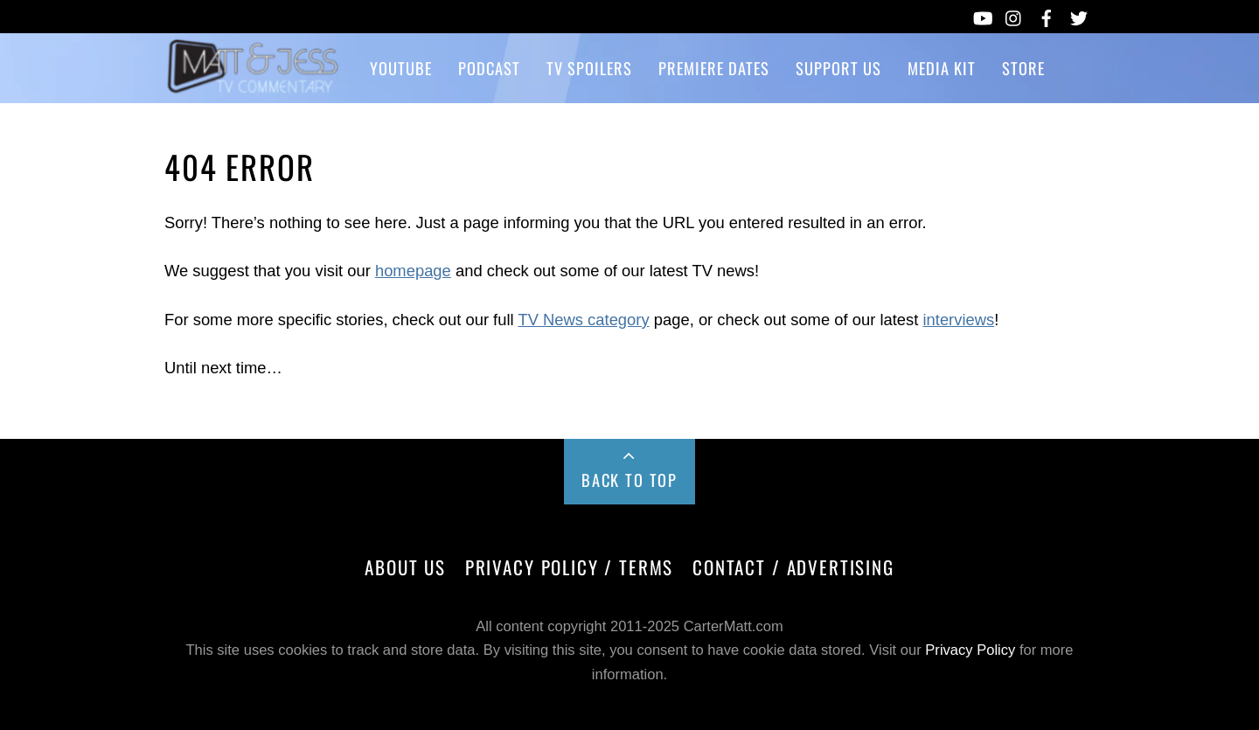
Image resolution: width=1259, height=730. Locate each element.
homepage (413, 270)
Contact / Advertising (793, 567)
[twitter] (1079, 14)
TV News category (583, 319)
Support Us (838, 68)
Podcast (489, 68)
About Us (405, 567)
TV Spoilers (589, 68)
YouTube (401, 68)
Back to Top (629, 479)
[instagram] (1014, 14)
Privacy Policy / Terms (569, 567)
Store (1023, 68)
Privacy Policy (970, 650)
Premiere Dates (713, 68)
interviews (958, 319)
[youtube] (982, 14)
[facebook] (1046, 14)
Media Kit (942, 68)
